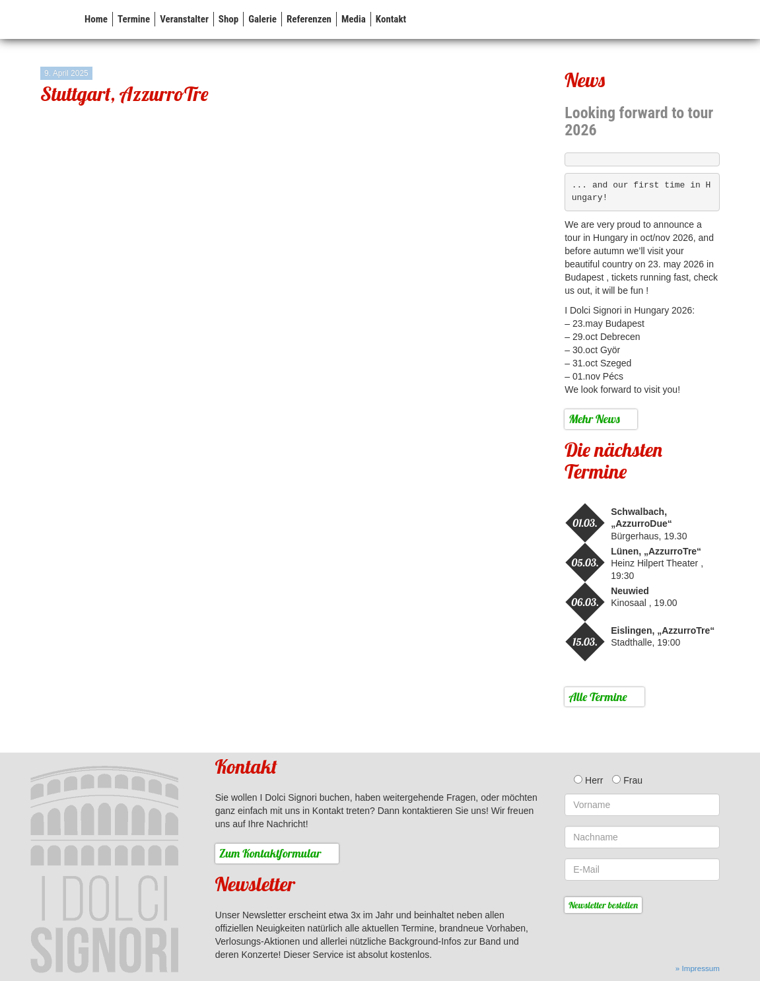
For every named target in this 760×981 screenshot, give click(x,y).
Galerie (262, 19)
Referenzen (309, 19)
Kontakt (391, 19)
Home (96, 19)
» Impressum (697, 968)
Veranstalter (184, 19)
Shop (228, 19)
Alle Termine (598, 696)
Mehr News (594, 418)
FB (713, 18)
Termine (134, 19)
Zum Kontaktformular (270, 853)
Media (353, 19)
